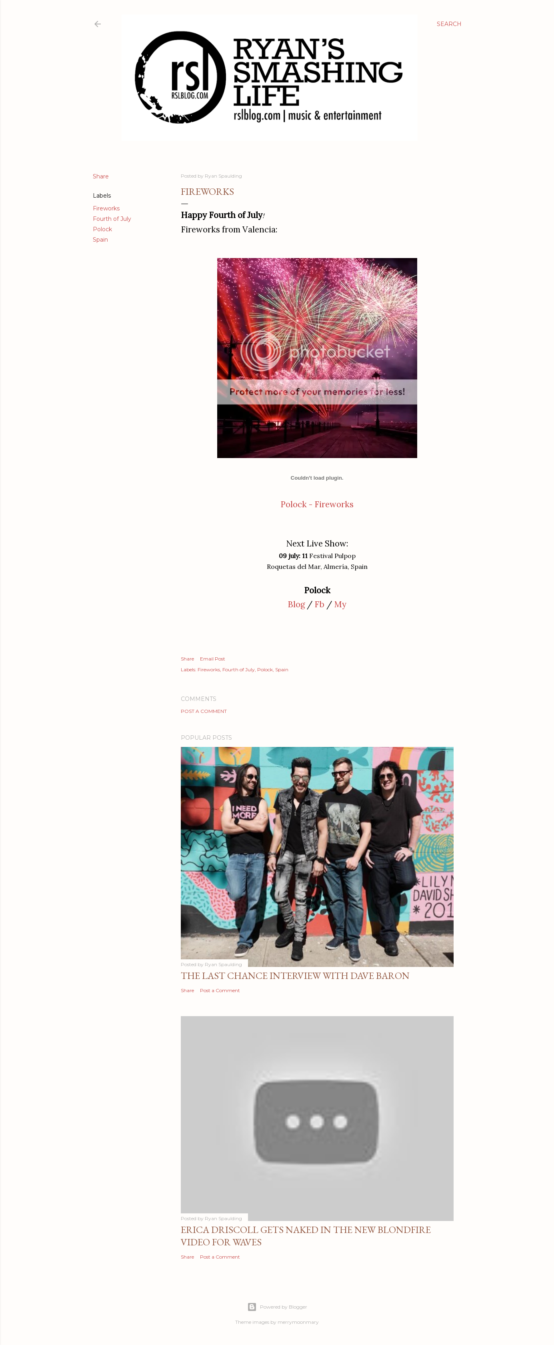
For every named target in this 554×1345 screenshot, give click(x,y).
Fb (319, 604)
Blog (296, 604)
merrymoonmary (298, 1322)
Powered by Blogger (277, 1307)
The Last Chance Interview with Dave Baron (295, 975)
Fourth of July (112, 218)
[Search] (449, 24)
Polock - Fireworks (317, 504)
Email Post (212, 659)
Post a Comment (204, 711)
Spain (100, 239)
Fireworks (106, 208)
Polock (102, 229)
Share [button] (101, 176)
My (340, 604)
